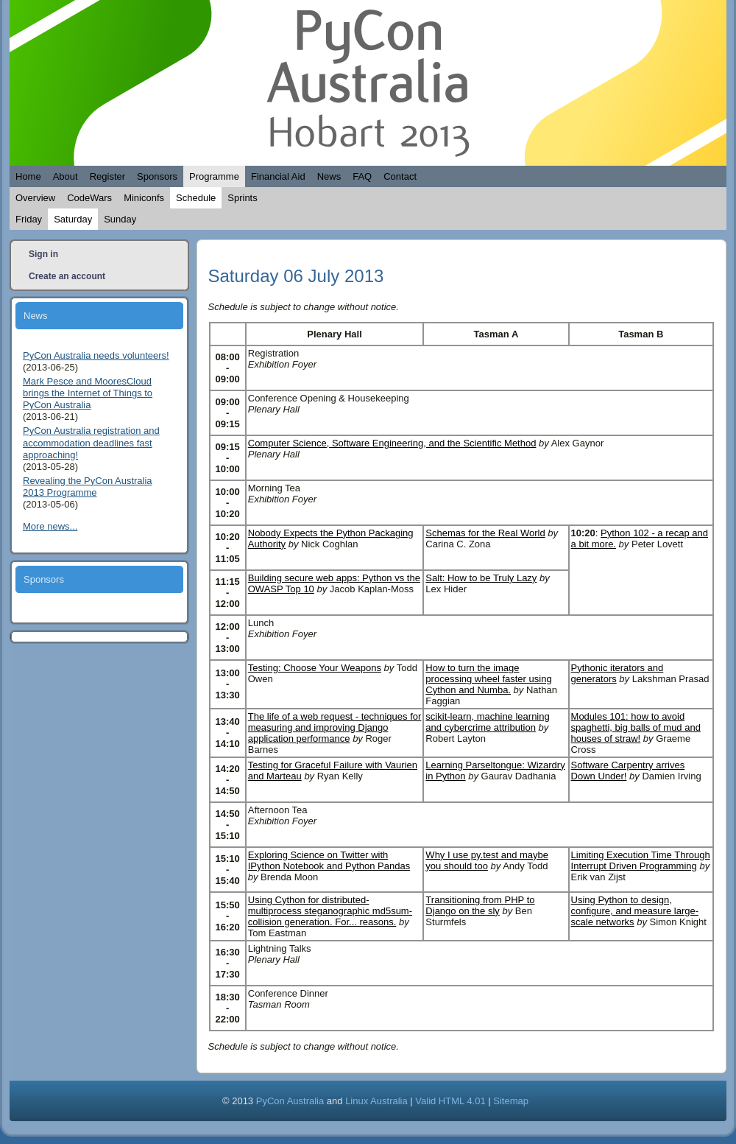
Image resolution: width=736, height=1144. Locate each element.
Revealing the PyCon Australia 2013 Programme (87, 486)
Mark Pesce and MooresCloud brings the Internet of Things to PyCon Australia (87, 393)
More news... (50, 526)
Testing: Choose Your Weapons (314, 667)
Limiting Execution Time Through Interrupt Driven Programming (640, 860)
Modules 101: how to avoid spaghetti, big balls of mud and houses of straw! (636, 727)
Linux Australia (376, 1100)
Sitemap (510, 1100)
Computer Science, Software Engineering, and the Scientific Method (392, 443)
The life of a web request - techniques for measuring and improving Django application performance (335, 727)
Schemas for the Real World (485, 532)
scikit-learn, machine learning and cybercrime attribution (487, 722)
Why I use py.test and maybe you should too (486, 860)
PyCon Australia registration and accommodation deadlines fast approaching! (91, 442)
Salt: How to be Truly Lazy (481, 577)
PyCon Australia (290, 1100)
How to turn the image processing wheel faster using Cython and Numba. (488, 678)
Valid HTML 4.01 (450, 1100)
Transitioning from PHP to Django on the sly (479, 905)
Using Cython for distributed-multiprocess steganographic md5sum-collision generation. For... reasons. (330, 910)
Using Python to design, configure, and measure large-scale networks (634, 910)
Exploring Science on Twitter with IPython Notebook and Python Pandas (329, 860)
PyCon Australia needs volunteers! (96, 355)
